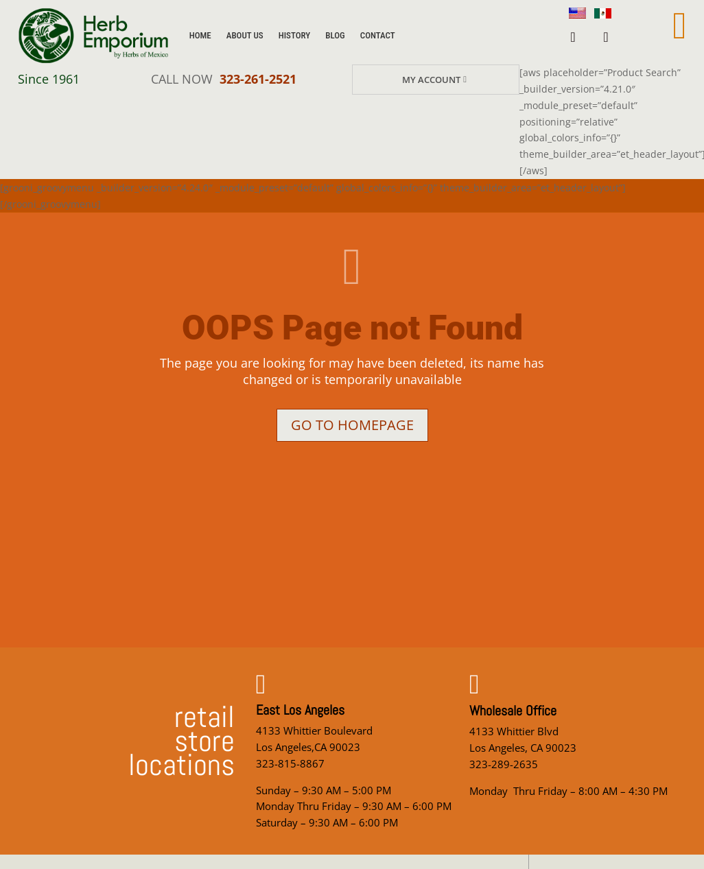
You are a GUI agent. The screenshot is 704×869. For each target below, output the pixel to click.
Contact (377, 35)
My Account (431, 79)
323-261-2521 (258, 79)
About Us (244, 35)
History (295, 35)
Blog (334, 35)
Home (200, 35)
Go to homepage (352, 425)
